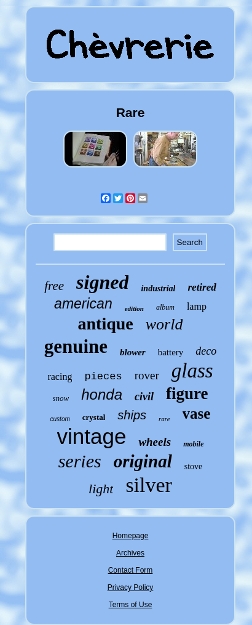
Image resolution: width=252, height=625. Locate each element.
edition (134, 308)
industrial (158, 288)
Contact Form (130, 570)
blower (133, 352)
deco (205, 351)
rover (147, 375)
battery (171, 352)
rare (164, 418)
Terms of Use (130, 604)
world (164, 324)
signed (102, 282)
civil (144, 396)
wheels (154, 441)
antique (105, 323)
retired (201, 287)
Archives (130, 553)
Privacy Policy (131, 587)
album (165, 307)
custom (60, 419)
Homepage (130, 535)
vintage (92, 436)
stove (193, 466)
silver (148, 485)
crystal (94, 417)
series (79, 461)
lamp (197, 306)
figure (187, 393)
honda (101, 394)
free (54, 285)
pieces (103, 376)
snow (61, 398)
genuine (76, 346)
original (143, 461)
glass (192, 371)
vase (197, 413)
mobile (193, 444)
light (101, 488)
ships (131, 415)
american (83, 304)
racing (59, 376)
